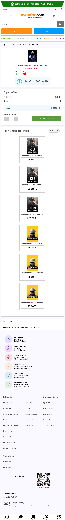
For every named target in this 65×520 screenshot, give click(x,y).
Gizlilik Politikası (9, 443)
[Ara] (60, 24)
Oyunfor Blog (47, 403)
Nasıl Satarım (48, 414)
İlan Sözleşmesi (8, 431)
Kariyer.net (7, 467)
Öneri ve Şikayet (48, 420)
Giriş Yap (28, 403)
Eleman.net (7, 462)
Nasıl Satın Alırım (49, 408)
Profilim (28, 408)
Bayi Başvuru (7, 403)
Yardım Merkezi (48, 426)
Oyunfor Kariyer (8, 456)
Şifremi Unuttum (31, 414)
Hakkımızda (7, 397)
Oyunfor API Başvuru (10, 414)
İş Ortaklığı (7, 408)
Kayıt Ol (28, 397)
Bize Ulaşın (7, 420)
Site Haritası (29, 426)
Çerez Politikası (8, 437)
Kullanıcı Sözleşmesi (32, 420)
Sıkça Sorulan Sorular (50, 397)
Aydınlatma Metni (9, 448)
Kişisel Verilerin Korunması (12, 426)
